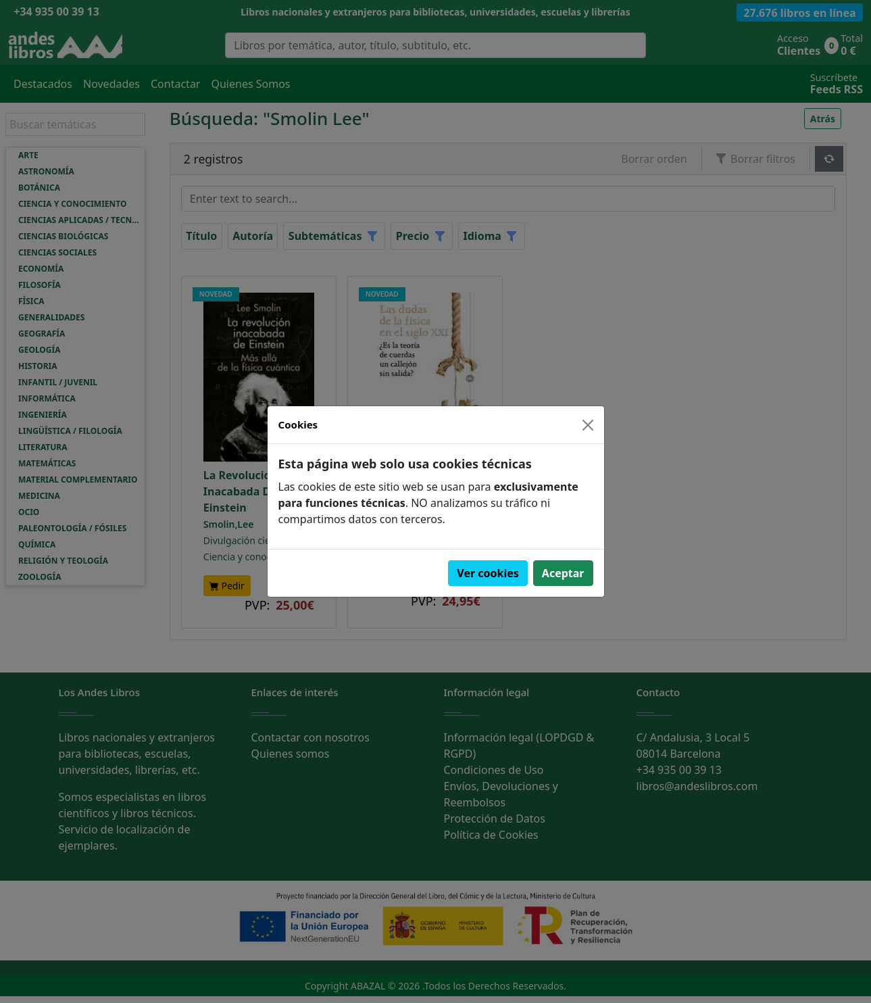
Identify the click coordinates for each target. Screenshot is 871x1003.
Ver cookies (488, 573)
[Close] (588, 425)
